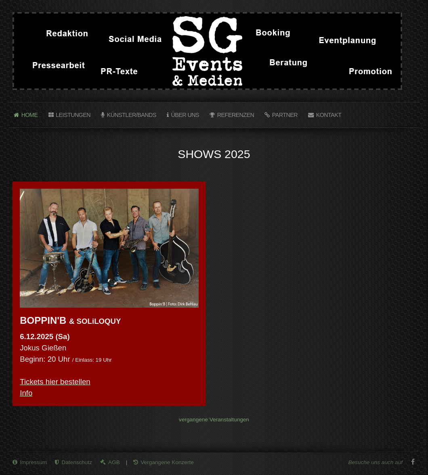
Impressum (33, 461)
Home (29, 115)
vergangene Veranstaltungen (214, 420)
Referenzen (235, 115)
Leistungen (73, 115)
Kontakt (329, 115)
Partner (285, 115)
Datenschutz (76, 461)
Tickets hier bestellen (55, 381)
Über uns (185, 115)
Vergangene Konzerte (167, 461)
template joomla (424, 445)
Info (26, 393)
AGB (114, 461)
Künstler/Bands (131, 115)
